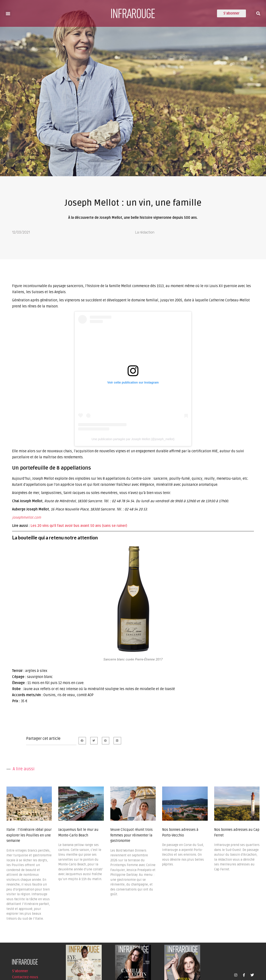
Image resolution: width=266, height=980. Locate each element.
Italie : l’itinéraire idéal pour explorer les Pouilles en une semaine (29, 835)
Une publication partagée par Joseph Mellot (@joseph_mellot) (133, 439)
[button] (7, 13)
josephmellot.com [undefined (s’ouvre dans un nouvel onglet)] (26, 517)
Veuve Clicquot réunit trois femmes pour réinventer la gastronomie (131, 835)
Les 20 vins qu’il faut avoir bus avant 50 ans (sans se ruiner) (78, 526)
